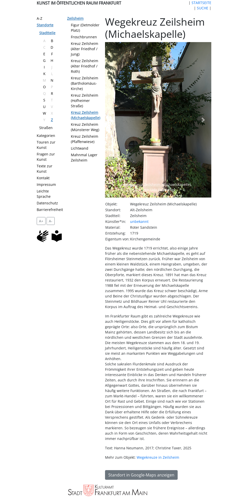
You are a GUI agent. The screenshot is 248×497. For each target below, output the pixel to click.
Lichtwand (79, 148)
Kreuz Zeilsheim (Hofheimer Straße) (84, 100)
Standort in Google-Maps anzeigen (141, 475)
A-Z (39, 18)
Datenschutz (47, 203)
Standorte (45, 25)
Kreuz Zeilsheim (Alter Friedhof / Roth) (84, 66)
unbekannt (139, 221)
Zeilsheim (75, 18)
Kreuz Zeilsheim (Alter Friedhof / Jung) (84, 49)
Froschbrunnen (84, 36)
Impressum (46, 184)
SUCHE (202, 8)
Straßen (46, 127)
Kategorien (46, 135)
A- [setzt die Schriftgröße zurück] (50, 221)
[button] (113, 120)
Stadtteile (47, 32)
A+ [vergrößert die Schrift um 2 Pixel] (41, 221)
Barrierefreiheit (50, 209)
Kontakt (43, 177)
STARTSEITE (201, 2)
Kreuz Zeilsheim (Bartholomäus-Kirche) (84, 83)
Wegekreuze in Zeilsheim (158, 457)
